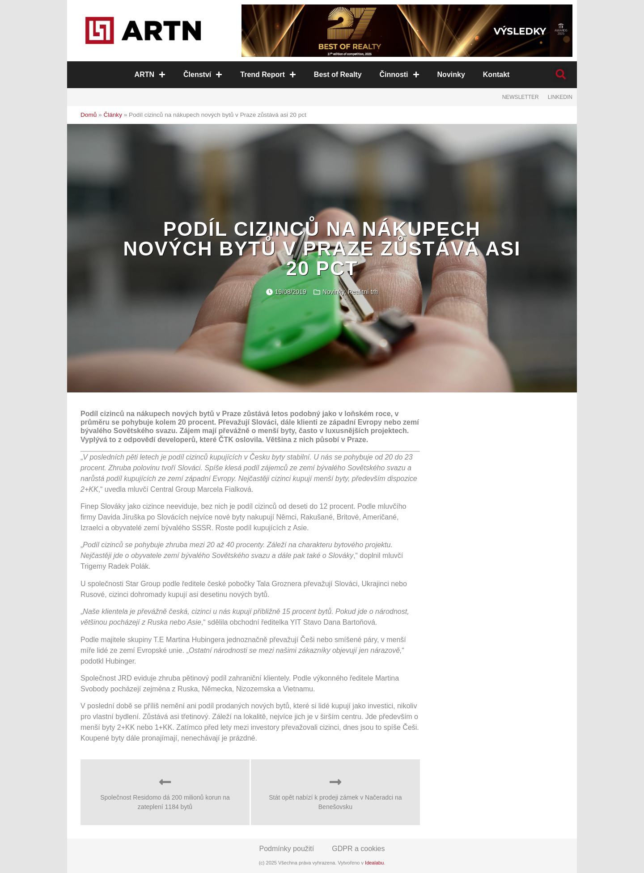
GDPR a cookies (358, 848)
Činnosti (399, 74)
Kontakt (496, 74)
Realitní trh (362, 291)
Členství (202, 74)
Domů (88, 114)
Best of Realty (338, 74)
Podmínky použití (286, 848)
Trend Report (268, 74)
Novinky (451, 74)
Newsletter (520, 97)
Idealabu (374, 862)
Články (112, 114)
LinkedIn (560, 97)
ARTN (150, 74)
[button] (560, 74)
